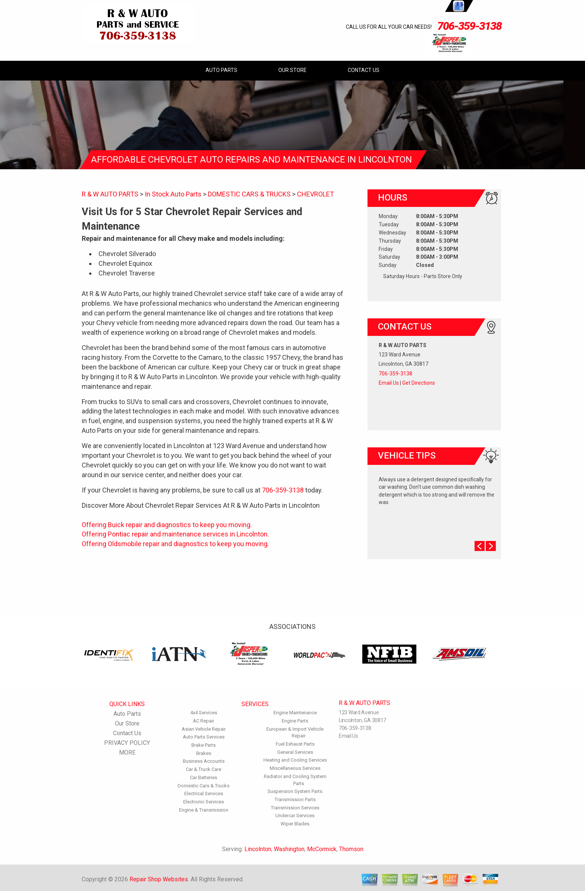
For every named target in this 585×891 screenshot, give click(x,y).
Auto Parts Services (204, 737)
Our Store (292, 70)
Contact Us (363, 70)
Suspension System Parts (295, 791)
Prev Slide (480, 546)
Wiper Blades (295, 824)
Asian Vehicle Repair (204, 729)
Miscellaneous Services (295, 768)
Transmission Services (295, 807)
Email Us (389, 383)
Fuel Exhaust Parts (295, 744)
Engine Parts (295, 721)
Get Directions (418, 383)
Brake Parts (203, 745)
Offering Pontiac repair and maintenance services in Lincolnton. (175, 534)
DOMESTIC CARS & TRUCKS (249, 194)
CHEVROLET (315, 194)
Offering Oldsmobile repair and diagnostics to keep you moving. (175, 544)
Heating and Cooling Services (295, 760)
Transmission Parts (295, 799)
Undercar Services (295, 815)
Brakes (203, 753)
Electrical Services (203, 793)
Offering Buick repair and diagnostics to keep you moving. (167, 525)
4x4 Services (203, 712)
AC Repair (203, 721)
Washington (289, 849)
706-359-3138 (469, 25)
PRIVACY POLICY (127, 742)
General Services (295, 752)
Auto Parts (221, 70)
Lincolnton (257, 849)
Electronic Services (203, 802)
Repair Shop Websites (158, 879)
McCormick (322, 849)
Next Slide (491, 546)
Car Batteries (203, 777)
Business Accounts (204, 761)
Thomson (351, 849)
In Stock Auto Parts (173, 194)
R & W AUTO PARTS (110, 194)
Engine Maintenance (295, 712)
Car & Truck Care (203, 769)
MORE (127, 752)
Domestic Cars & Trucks (203, 785)
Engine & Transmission (203, 810)
